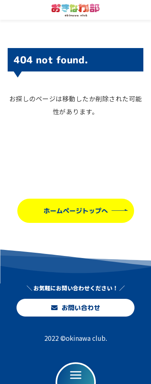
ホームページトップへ (75, 210)
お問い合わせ (75, 307)
